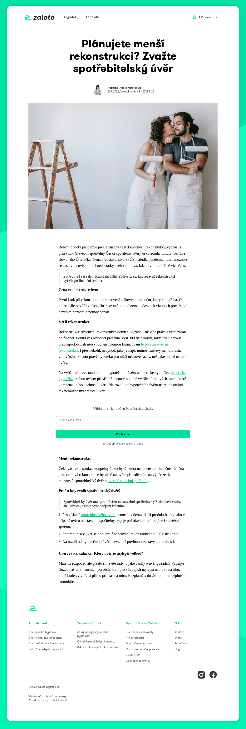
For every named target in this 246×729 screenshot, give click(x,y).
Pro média (181, 643)
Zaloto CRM (133, 655)
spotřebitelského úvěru (98, 515)
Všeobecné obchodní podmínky (47, 696)
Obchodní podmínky (138, 660)
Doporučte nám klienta (139, 643)
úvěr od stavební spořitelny (128, 481)
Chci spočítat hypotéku (42, 632)
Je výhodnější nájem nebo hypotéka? (92, 633)
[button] (71, 17)
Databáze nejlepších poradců (45, 649)
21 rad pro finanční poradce (142, 649)
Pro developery (135, 637)
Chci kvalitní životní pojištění (45, 637)
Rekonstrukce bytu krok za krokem (98, 647)
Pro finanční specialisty (140, 632)
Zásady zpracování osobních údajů (123, 443)
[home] (40, 17)
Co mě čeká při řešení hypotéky (96, 641)
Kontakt (179, 632)
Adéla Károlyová (130, 87)
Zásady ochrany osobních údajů (47, 700)
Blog (177, 649)
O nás (178, 637)
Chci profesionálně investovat (46, 643)
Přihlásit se (123, 434)
